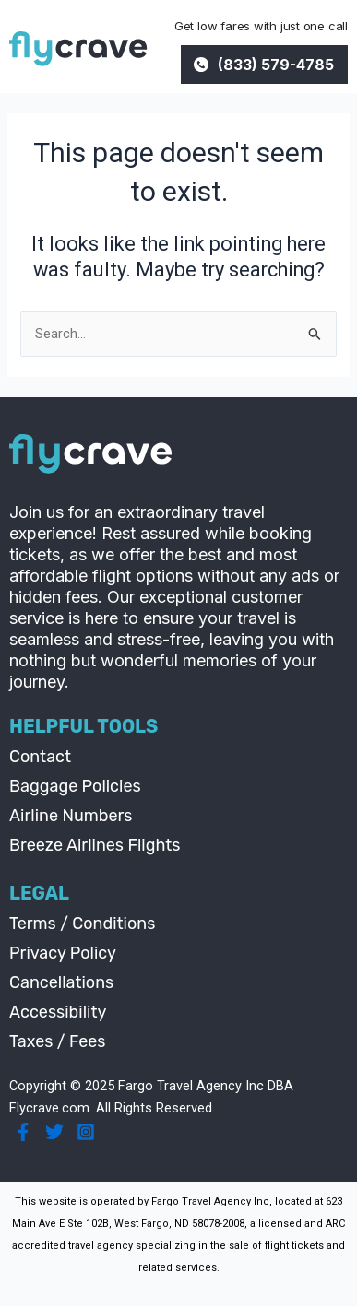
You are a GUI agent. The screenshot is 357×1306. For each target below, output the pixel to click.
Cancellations (61, 982)
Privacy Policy (62, 953)
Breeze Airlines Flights (95, 845)
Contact (40, 757)
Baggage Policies (75, 786)
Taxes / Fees (57, 1041)
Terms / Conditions (82, 923)
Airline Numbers (71, 816)
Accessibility (57, 1012)
